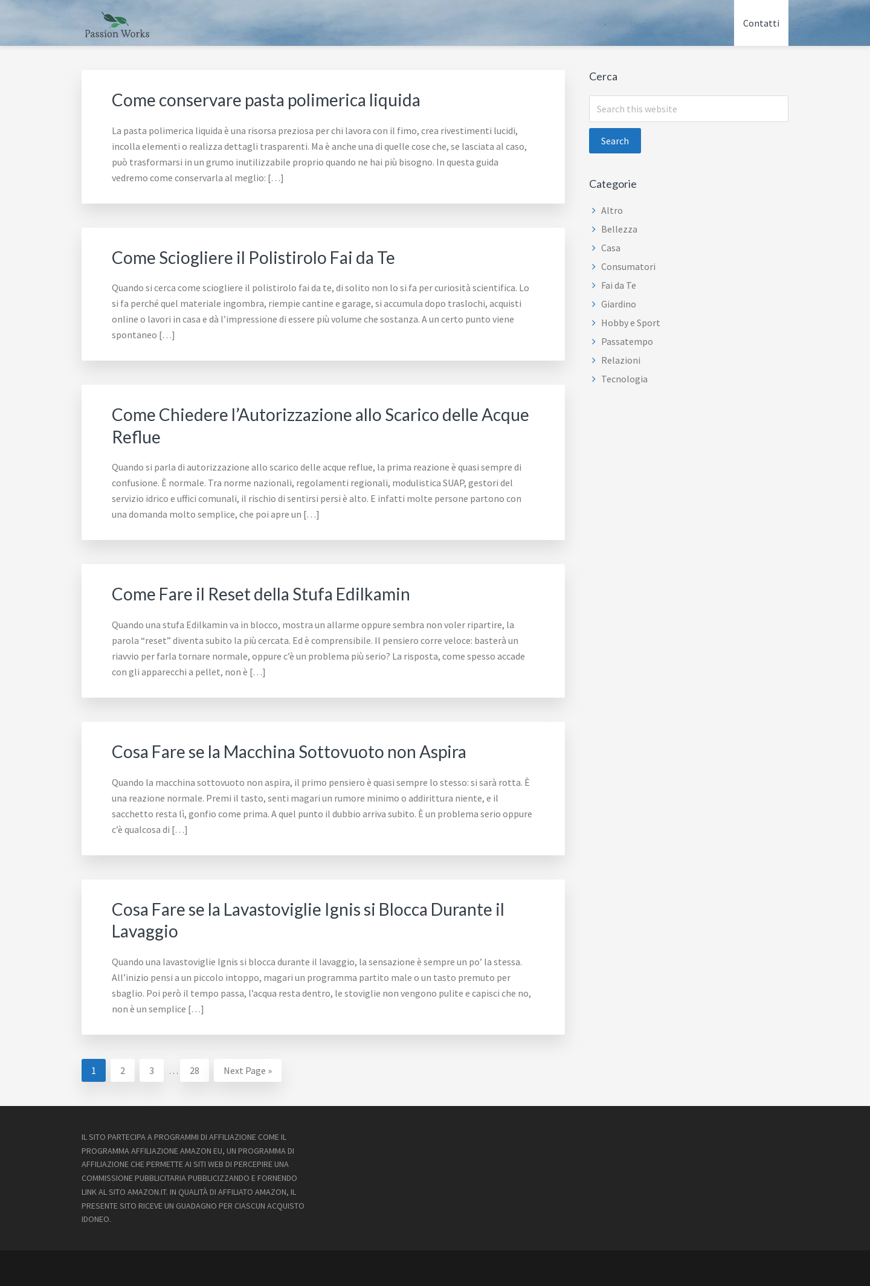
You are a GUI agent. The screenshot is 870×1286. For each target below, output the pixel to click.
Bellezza (619, 229)
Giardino (618, 304)
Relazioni (620, 360)
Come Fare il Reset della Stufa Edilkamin (271, 592)
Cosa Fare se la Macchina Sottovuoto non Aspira (302, 749)
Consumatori (628, 266)
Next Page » (247, 1069)
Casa (610, 248)
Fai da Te (618, 285)
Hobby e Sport (630, 323)
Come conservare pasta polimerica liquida (277, 99)
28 (199, 1066)
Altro (612, 210)
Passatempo (627, 341)
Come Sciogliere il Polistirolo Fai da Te (262, 256)
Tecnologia (624, 379)
